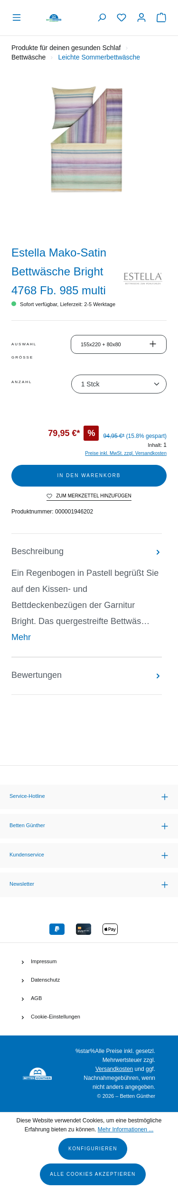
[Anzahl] (119, 384)
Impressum (43, 961)
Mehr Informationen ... (125, 1129)
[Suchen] (102, 17)
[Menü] (19, 17)
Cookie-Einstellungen (55, 1016)
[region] (89, 156)
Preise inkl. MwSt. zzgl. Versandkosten (126, 453)
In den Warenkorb (89, 475)
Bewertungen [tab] (86, 675)
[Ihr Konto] (141, 17)
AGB (36, 998)
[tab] (86, 595)
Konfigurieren (92, 1148)
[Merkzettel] (121, 17)
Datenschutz (45, 980)
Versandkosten (114, 1069)
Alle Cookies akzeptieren (93, 1174)
